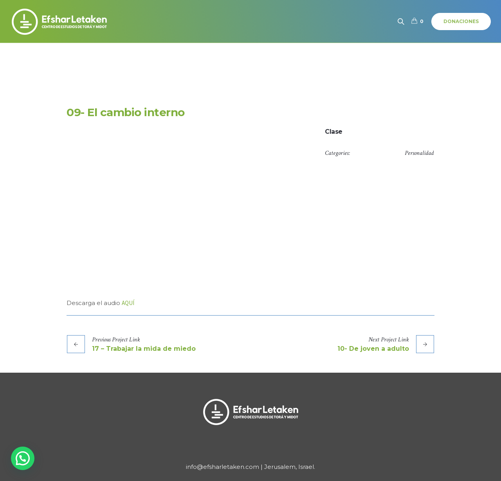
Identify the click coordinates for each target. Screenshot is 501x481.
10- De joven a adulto (373, 348)
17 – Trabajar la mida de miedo (144, 348)
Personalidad (419, 153)
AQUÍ (128, 303)
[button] (22, 458)
